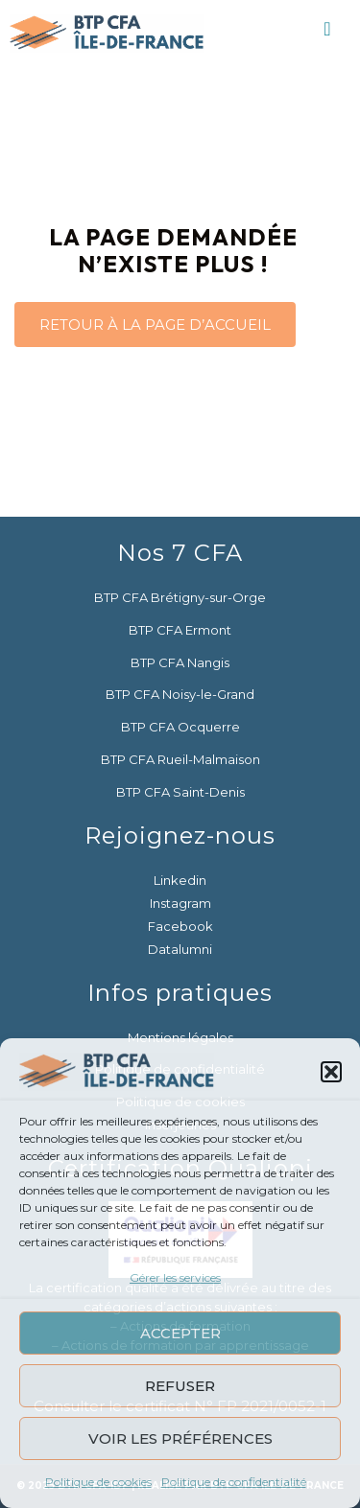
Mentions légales (180, 1037)
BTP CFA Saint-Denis (180, 792)
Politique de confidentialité (233, 1481)
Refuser (180, 1386)
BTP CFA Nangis (180, 662)
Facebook (180, 926)
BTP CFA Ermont (180, 630)
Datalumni (180, 949)
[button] (331, 1071)
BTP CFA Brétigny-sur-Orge (180, 597)
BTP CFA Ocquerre (180, 726)
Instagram (180, 903)
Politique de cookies (98, 1481)
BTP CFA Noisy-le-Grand (180, 694)
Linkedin (180, 880)
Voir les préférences (180, 1438)
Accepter (180, 1333)
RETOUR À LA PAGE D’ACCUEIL (155, 324)
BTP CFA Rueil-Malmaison (180, 759)
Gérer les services (175, 1277)
